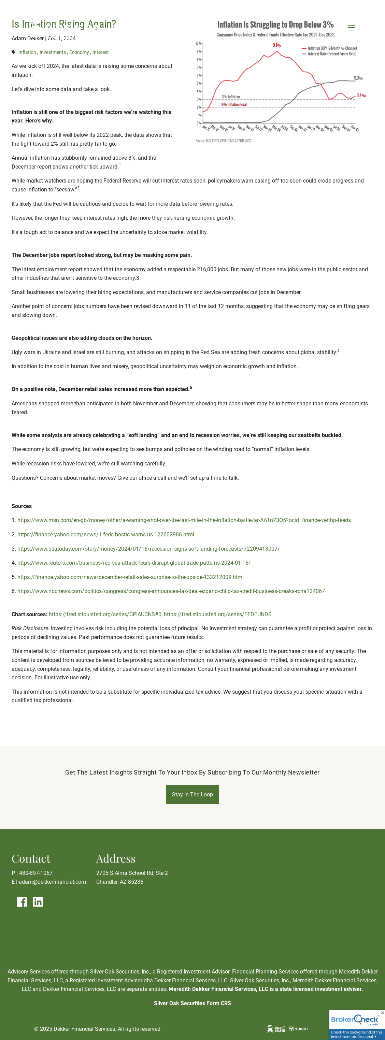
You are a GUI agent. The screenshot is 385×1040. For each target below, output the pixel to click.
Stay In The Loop (192, 794)
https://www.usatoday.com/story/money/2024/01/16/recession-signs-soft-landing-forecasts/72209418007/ (148, 549)
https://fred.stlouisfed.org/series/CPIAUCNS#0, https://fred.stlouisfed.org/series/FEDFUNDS (160, 614)
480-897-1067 (36, 873)
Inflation (27, 52)
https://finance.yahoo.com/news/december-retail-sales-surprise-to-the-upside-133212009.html (130, 577)
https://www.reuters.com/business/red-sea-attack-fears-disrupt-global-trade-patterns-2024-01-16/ (134, 563)
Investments (53, 52)
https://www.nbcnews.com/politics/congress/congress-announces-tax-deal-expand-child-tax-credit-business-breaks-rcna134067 (171, 591)
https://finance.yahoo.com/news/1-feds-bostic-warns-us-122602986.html (105, 534)
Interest (100, 52)
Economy (79, 52)
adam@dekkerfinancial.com (52, 882)
